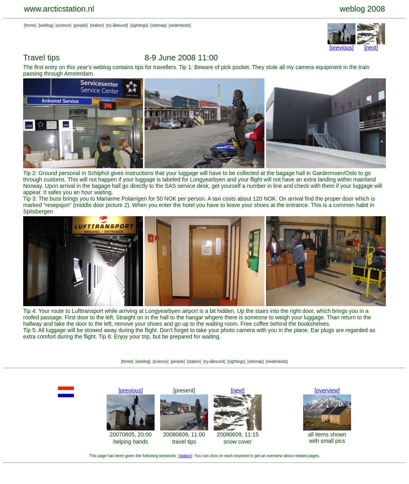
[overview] (327, 390)
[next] (371, 47)
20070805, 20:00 (130, 434)
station (97, 25)
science (63, 25)
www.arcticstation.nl (59, 8)
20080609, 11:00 (184, 434)
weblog (46, 25)
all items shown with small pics (327, 437)
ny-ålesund (117, 25)
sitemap (158, 25)
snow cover (238, 441)
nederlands (179, 25)
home (30, 25)
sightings (139, 25)
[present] (184, 390)
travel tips (184, 441)
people (81, 25)
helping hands (130, 441)
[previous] (342, 47)
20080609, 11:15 (237, 434)
